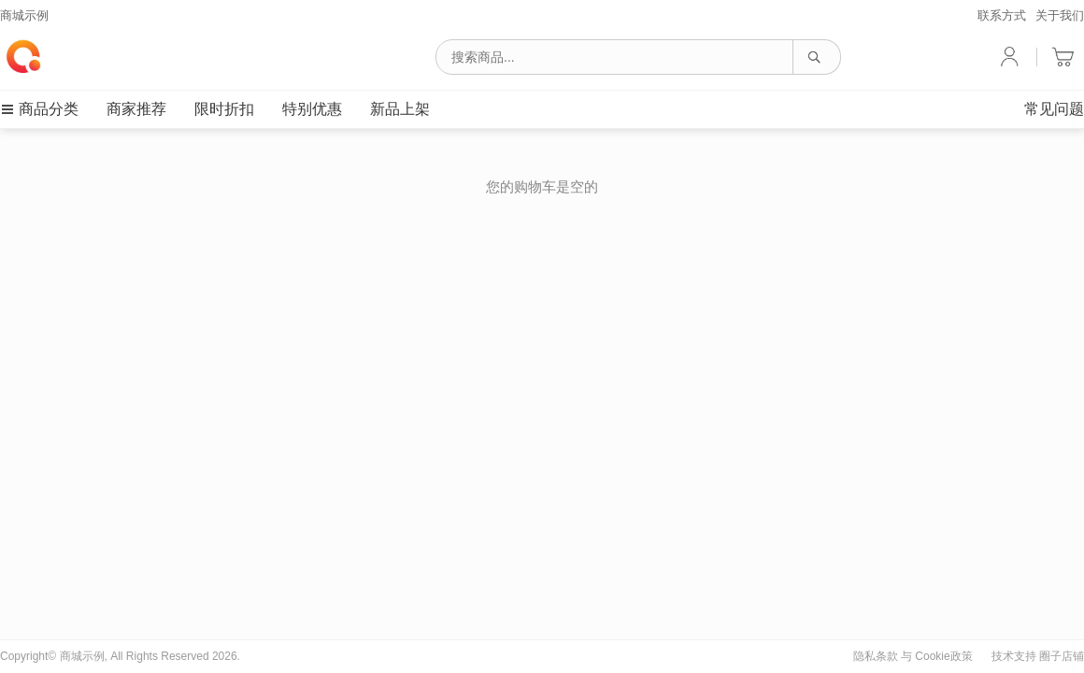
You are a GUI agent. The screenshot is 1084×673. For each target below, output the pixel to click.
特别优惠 (312, 109)
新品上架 (400, 109)
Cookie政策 (943, 656)
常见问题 (1054, 109)
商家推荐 (136, 109)
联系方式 (1001, 15)
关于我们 (1059, 15)
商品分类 (39, 109)
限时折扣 (224, 109)
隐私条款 (875, 656)
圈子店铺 (1061, 656)
